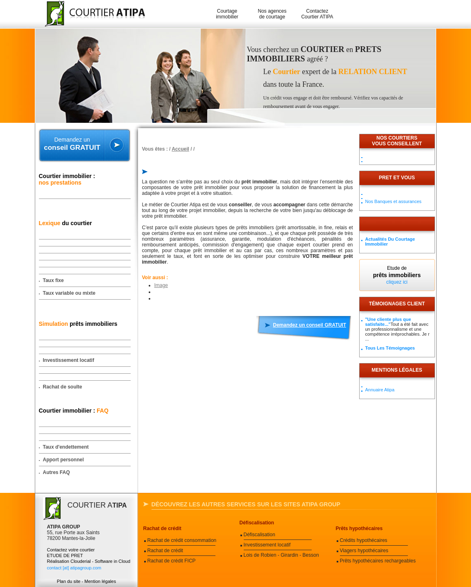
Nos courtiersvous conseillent (397, 141)
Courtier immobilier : (67, 179)
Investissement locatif (68, 360)
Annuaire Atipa (380, 389)
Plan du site (68, 581)
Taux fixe (53, 280)
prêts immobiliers (78, 324)
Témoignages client (397, 304)
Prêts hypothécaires (359, 528)
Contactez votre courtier (71, 549)
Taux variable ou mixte (69, 293)
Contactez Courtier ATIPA (317, 14)
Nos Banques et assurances (393, 201)
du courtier (65, 223)
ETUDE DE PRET (65, 555)
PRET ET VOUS (397, 178)
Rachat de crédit (162, 528)
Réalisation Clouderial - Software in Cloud (89, 561)
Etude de (397, 275)
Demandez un (72, 144)
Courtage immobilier (227, 14)
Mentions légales (396, 370)
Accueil (180, 149)
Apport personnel (63, 460)
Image (161, 285)
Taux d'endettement (66, 447)
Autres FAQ (56, 472)
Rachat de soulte (62, 387)
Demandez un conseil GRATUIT (309, 325)
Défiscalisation (257, 523)
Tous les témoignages (390, 347)
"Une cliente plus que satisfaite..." (388, 322)
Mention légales (100, 581)
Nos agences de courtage (272, 14)
